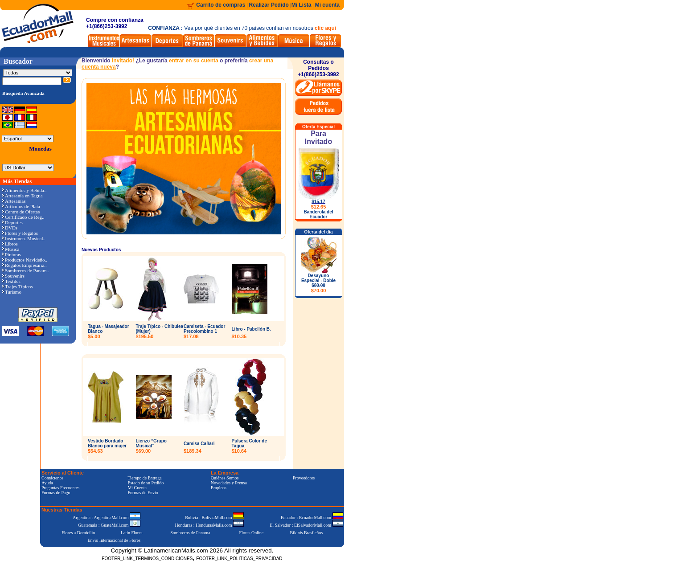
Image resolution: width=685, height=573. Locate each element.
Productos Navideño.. (24, 259)
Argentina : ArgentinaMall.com (106, 517)
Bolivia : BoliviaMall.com (214, 517)
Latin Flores (132, 532)
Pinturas (11, 254)
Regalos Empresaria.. (24, 265)
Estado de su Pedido (145, 482)
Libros (10, 243)
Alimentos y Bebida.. (24, 190)
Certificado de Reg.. (23, 217)
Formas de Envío (142, 492)
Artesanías (13, 201)
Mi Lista (301, 5)
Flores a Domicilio (78, 532)
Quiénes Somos (225, 477)
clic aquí (325, 28)
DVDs (9, 227)
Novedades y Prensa (229, 482)
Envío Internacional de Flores (113, 540)
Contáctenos (52, 477)
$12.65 (318, 206)
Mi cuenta (327, 5)
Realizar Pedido (270, 5)
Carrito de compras (220, 5)
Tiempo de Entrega (144, 477)
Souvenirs (13, 275)
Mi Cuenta (137, 487)
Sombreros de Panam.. (25, 270)
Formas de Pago (55, 492)
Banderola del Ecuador (318, 214)
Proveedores (304, 477)
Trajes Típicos (17, 286)
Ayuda (47, 482)
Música (10, 249)
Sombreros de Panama (190, 532)
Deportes (12, 222)
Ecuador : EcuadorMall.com (312, 517)
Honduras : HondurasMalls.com (209, 525)
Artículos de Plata (21, 206)
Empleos (218, 487)
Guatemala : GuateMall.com (109, 525)
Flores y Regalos (20, 233)
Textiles (11, 281)
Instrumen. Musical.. (23, 238)
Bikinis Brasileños (306, 532)
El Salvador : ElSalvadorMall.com (306, 525)
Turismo (11, 292)
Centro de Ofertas (21, 211)
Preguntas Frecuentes (60, 487)
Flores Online (251, 532)
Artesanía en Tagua (22, 195)
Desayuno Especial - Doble (318, 283)
